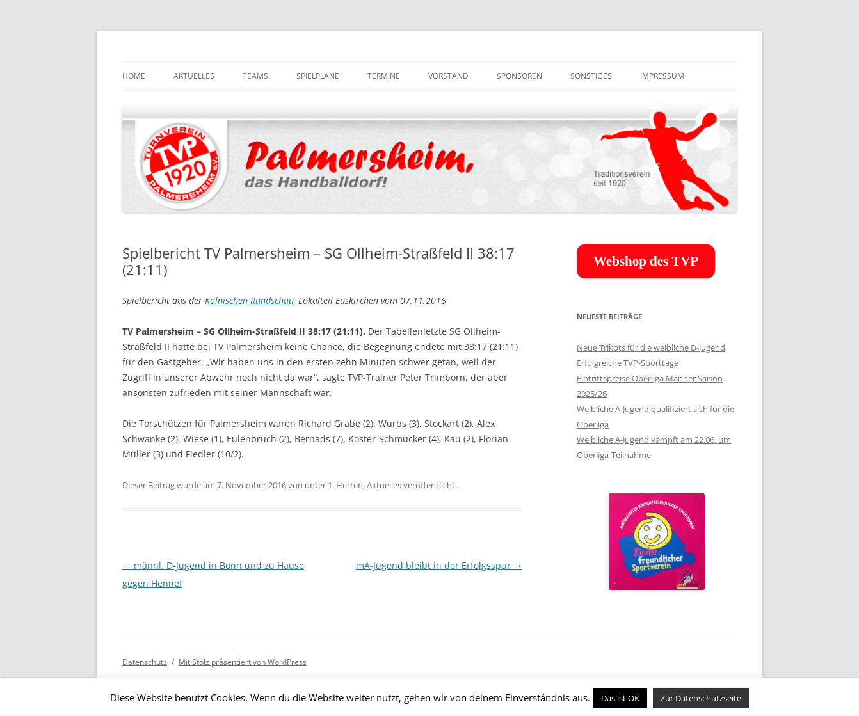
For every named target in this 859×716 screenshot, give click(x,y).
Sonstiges (591, 75)
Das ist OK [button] (620, 698)
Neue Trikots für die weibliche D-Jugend (651, 347)
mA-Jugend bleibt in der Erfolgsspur (439, 565)
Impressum (662, 75)
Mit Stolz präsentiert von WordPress (243, 661)
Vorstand (448, 75)
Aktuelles (193, 75)
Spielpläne (317, 75)
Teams (255, 75)
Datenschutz (144, 661)
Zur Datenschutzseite (701, 698)
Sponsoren (519, 75)
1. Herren (345, 485)
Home (133, 75)
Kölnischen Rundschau (249, 300)
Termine (383, 75)
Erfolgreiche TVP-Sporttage (627, 363)
